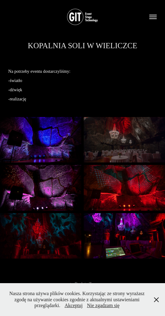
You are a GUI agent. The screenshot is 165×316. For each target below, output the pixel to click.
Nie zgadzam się (103, 305)
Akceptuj (74, 305)
